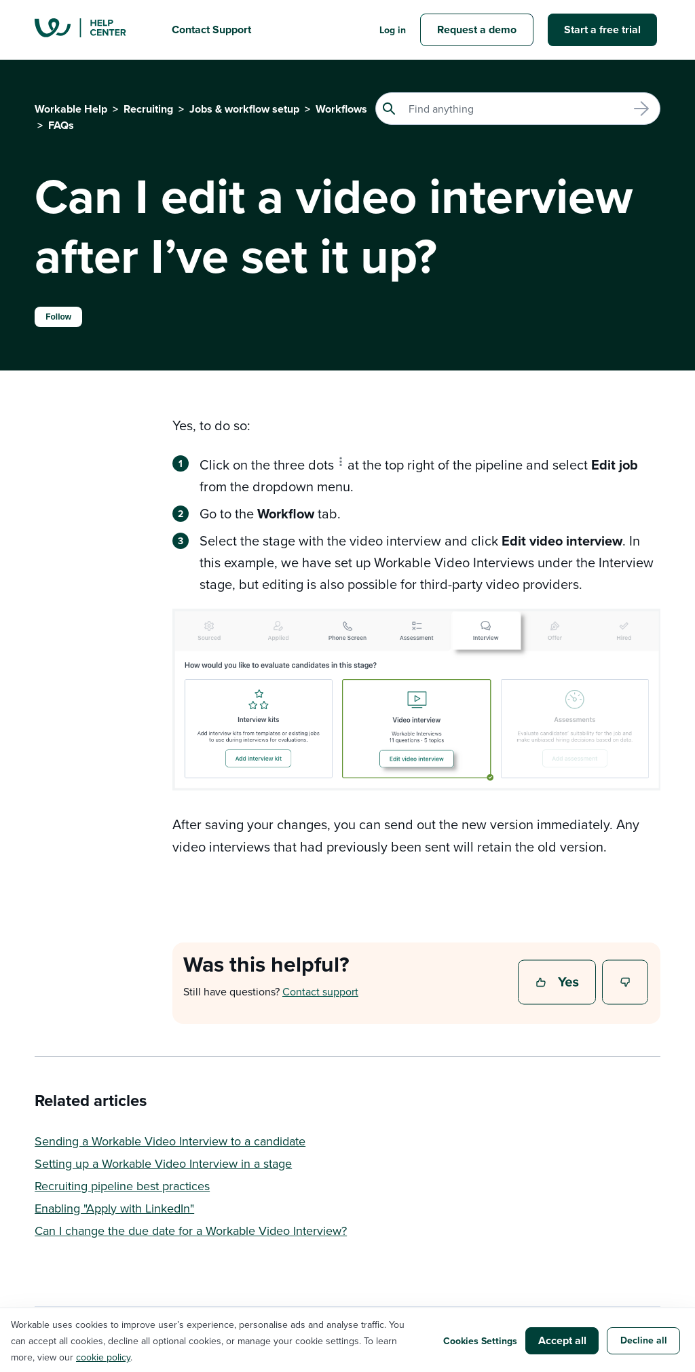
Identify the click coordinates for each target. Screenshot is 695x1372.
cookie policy (103, 1357)
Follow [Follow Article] (58, 317)
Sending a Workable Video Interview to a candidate (170, 1140)
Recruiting (148, 109)
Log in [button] (392, 30)
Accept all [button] (562, 1340)
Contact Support (211, 29)
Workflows (341, 109)
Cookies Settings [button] (480, 1341)
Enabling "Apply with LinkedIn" (114, 1208)
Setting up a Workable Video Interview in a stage (163, 1163)
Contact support (320, 991)
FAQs (61, 125)
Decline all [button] (643, 1340)
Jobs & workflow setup (244, 109)
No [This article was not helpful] (626, 983)
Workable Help (71, 109)
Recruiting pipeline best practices (122, 1185)
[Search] (517, 108)
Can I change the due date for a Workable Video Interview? (191, 1230)
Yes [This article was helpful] (558, 983)
